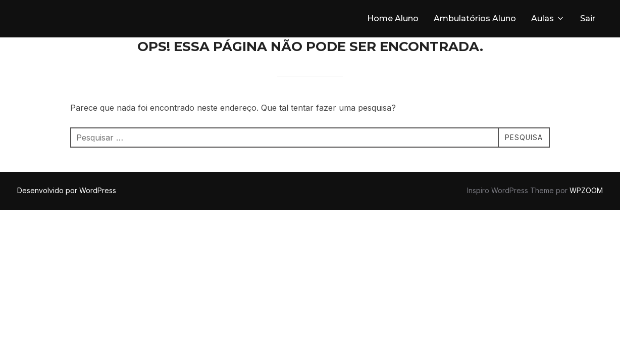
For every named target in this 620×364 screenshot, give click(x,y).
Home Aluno (393, 18)
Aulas (548, 18)
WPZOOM (586, 190)
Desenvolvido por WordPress (66, 190)
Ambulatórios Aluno (475, 18)
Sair (587, 18)
